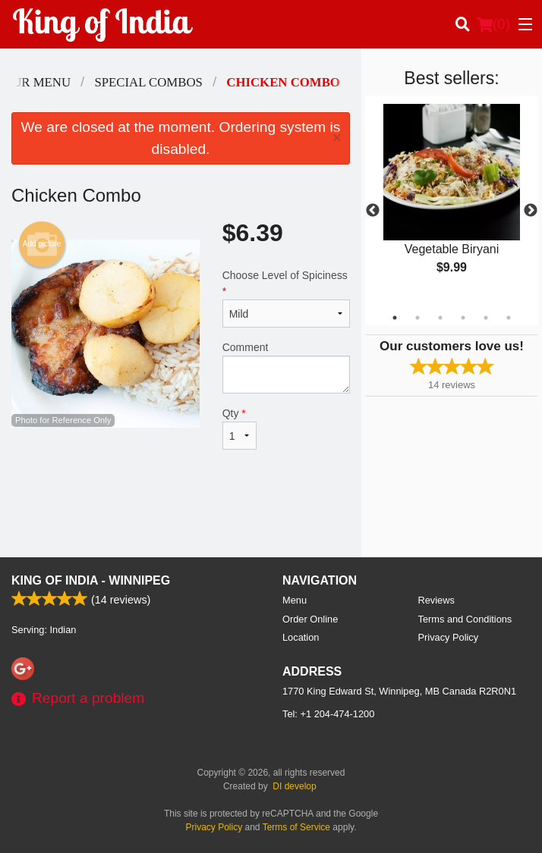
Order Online (310, 619)
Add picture (42, 244)
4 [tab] (463, 317)
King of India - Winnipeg (90, 580)
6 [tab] (508, 317)
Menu (294, 600)
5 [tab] (485, 317)
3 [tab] (440, 317)
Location (300, 637)
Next (530, 210)
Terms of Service (296, 827)
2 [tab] (417, 317)
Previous (372, 210)
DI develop (294, 786)
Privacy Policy (448, 637)
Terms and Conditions (465, 619)
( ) (493, 24)
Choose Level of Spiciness (286, 298)
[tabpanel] (451, 201)
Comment (286, 367)
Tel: (328, 714)
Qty (239, 428)
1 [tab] (394, 317)
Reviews (436, 600)
